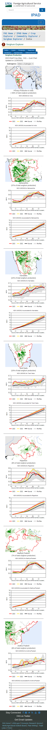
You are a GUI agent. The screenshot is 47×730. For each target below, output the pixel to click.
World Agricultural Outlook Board (14, 726)
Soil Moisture (7, 52)
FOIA (9, 728)
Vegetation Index (18, 52)
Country (13, 50)
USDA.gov (16, 723)
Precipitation (21, 50)
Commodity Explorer (27, 36)
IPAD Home (22, 33)
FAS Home (8, 33)
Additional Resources (30, 52)
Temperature (31, 50)
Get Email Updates (23, 719)
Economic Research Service (31, 723)
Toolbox (6, 50)
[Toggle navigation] (40, 22)
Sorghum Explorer (13, 39)
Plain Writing (32, 726)
